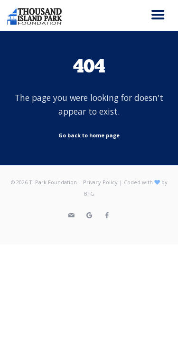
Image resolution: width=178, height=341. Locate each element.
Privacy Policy (100, 182)
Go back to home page (89, 135)
